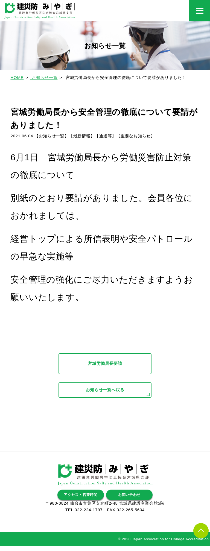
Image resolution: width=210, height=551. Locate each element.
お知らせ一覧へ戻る (105, 394)
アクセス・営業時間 (80, 498)
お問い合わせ (129, 498)
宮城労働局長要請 (105, 364)
